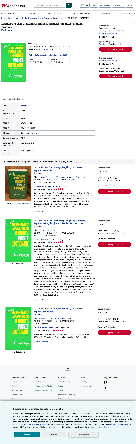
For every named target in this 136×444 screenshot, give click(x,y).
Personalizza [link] (83, 434)
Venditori (106, 13)
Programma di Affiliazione (44, 386)
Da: (38, 60)
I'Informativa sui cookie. (118, 424)
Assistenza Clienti (87, 386)
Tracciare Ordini (17, 395)
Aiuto (130, 5)
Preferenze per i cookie (66, 399)
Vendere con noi (128, 13)
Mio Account (105, 5)
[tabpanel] (48, 129)
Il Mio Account (17, 390)
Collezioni (31, 13)
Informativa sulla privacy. (98, 427)
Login (94, 5)
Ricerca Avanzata (8, 13)
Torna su (68, 370)
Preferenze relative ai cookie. (35, 424)
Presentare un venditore (43, 390)
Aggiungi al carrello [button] (116, 49)
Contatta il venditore (41, 211)
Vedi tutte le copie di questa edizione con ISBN (48, 55)
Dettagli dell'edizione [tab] (13, 99)
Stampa (60, 386)
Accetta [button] (27, 435)
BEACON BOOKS (44, 186)
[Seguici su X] (105, 388)
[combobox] (50, 5)
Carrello (14, 399)
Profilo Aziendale (64, 382)
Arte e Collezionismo (81, 13)
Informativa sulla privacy (66, 395)
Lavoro (60, 390)
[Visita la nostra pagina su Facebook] (105, 382)
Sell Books (41, 239)
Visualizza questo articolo (108, 33)
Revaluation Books (45, 327)
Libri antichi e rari (54, 13)
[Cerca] (69, 5)
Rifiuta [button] (54, 435)
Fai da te (84, 382)
